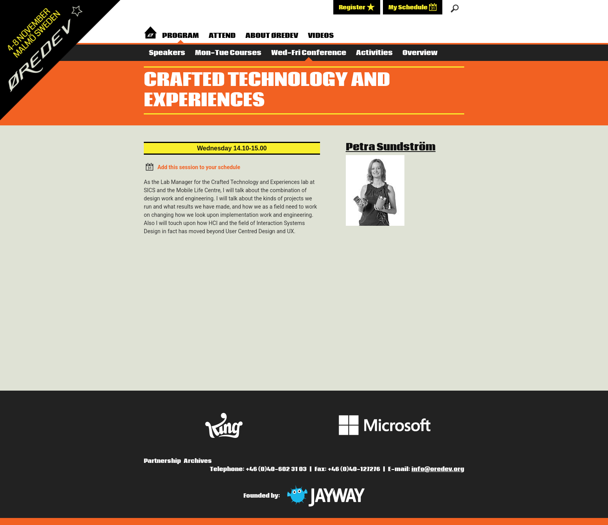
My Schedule (412, 7)
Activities (374, 52)
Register (357, 7)
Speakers (167, 52)
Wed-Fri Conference (308, 52)
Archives (198, 461)
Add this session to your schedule (192, 166)
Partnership (162, 461)
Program (180, 35)
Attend (222, 35)
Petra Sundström (391, 147)
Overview (420, 52)
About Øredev (271, 35)
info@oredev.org (437, 469)
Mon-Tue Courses (228, 52)
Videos (321, 35)
